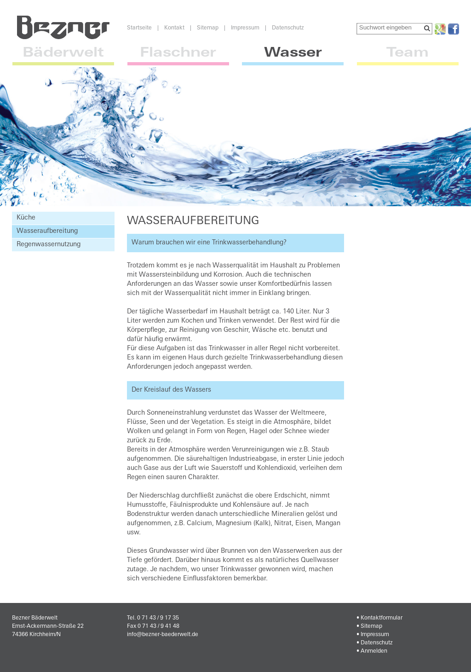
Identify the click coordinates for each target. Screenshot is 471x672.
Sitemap (207, 28)
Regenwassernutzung (48, 244)
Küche (26, 217)
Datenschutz (288, 28)
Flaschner (178, 56)
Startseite (139, 28)
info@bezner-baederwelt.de (162, 634)
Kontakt (174, 28)
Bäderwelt (63, 56)
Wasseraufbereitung (47, 231)
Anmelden (374, 651)
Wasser (292, 56)
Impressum (245, 28)
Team (407, 56)
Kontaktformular (381, 618)
